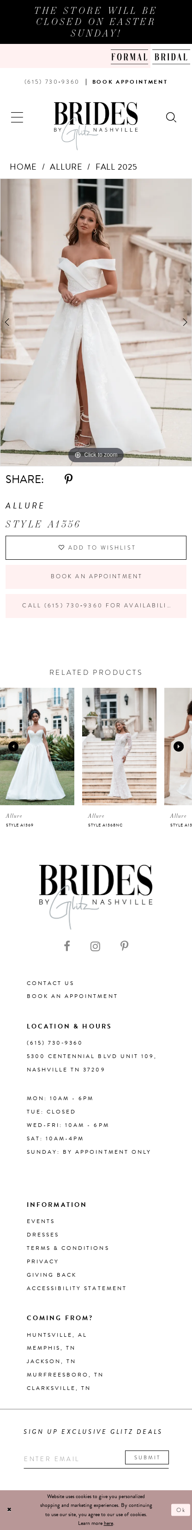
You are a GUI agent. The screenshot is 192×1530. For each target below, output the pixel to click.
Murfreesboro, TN (65, 1375)
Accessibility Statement (77, 1288)
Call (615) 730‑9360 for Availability (98, 605)
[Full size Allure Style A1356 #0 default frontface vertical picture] (96, 322)
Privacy (43, 1261)
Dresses (43, 1234)
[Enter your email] (96, 1459)
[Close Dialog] (9, 1510)
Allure (66, 166)
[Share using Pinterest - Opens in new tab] (68, 479)
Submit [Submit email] (147, 1457)
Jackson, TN (52, 1361)
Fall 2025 (117, 166)
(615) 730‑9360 (55, 1043)
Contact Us (51, 983)
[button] (17, 116)
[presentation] (37, 746)
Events (41, 1221)
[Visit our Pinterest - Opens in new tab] (124, 946)
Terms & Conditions (68, 1248)
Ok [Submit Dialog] (181, 1510)
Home (23, 166)
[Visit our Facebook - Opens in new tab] (67, 946)
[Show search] (172, 116)
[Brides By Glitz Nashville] (96, 126)
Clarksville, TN (59, 1388)
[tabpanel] (96, 322)
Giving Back (52, 1275)
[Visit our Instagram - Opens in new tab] (95, 946)
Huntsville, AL (57, 1335)
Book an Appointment (97, 576)
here (108, 1523)
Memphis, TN (51, 1348)
